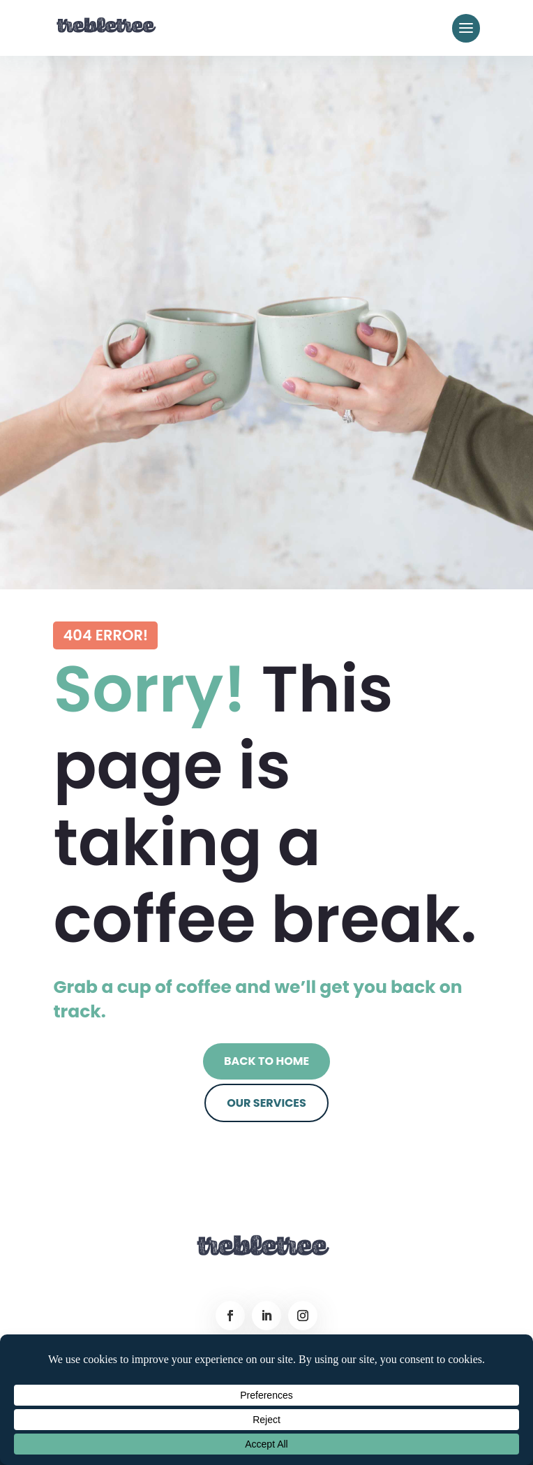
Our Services (266, 1103)
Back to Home (266, 1061)
